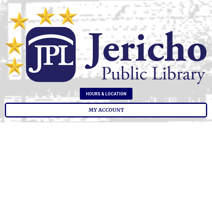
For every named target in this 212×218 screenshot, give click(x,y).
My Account (106, 110)
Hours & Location (106, 93)
